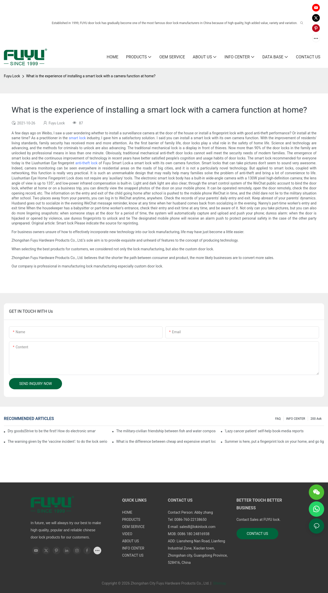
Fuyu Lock (12, 76)
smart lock (77, 138)
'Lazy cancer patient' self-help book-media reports (264, 431)
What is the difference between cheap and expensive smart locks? (166, 441)
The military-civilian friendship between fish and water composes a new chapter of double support (166, 431)
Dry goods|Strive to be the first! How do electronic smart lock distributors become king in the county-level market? (52, 431)
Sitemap (219, 583)
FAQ (278, 419)
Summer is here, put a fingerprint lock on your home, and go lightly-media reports (274, 441)
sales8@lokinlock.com (197, 527)
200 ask (316, 419)
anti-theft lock (86, 163)
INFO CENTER (295, 419)
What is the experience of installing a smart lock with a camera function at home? (91, 76)
